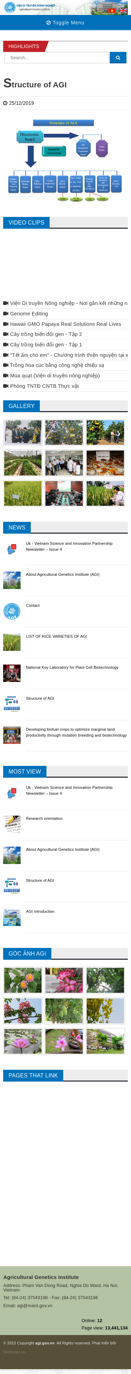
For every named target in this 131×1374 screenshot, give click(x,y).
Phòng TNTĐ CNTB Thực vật (41, 386)
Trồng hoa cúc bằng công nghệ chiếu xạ (53, 365)
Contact (32, 605)
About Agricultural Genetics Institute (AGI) (63, 574)
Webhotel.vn (14, 1352)
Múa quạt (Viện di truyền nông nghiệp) (51, 375)
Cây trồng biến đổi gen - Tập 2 (42, 334)
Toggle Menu (65, 22)
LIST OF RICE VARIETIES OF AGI (56, 636)
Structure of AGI (40, 698)
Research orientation (44, 818)
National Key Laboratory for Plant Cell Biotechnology (72, 667)
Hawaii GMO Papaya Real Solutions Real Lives (62, 324)
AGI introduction (40, 911)
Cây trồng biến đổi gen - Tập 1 (42, 344)
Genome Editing (25, 313)
